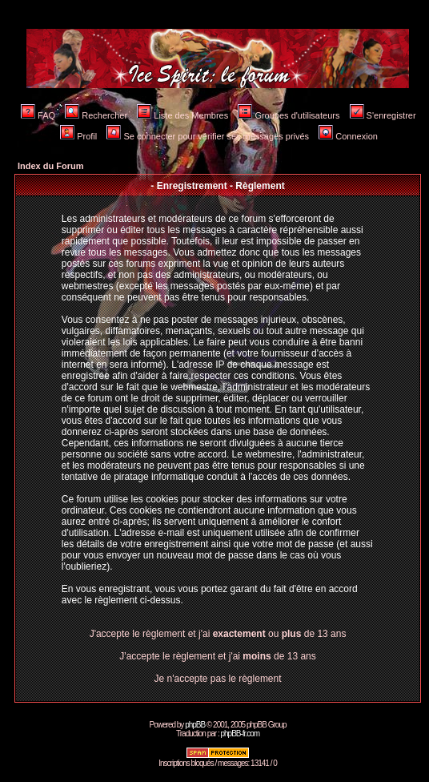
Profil (78, 136)
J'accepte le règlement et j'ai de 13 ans (217, 656)
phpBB (195, 724)
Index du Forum (51, 166)
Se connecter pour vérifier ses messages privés (207, 136)
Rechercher (96, 115)
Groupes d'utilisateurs (288, 115)
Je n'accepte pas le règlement (218, 678)
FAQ (38, 115)
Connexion (348, 136)
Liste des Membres (182, 115)
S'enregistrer (383, 115)
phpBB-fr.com (239, 733)
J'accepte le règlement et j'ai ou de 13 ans (218, 633)
